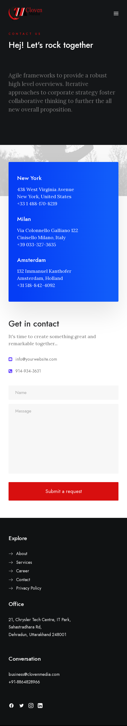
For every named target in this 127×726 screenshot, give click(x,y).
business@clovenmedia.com (34, 674)
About (21, 554)
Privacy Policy (28, 588)
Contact (23, 580)
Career (22, 571)
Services (24, 562)
